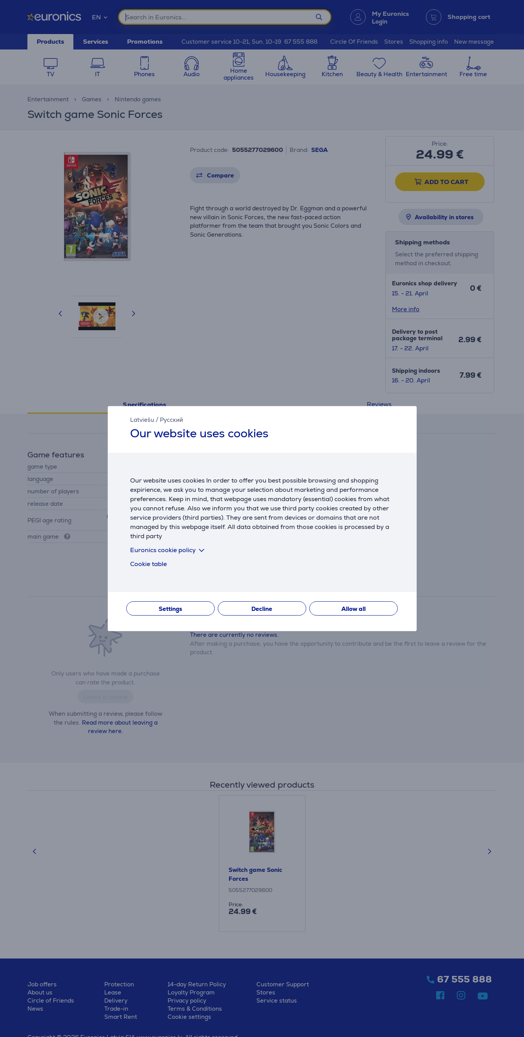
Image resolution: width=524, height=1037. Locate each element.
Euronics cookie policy (168, 550)
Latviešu (142, 419)
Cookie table (148, 564)
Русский (171, 419)
